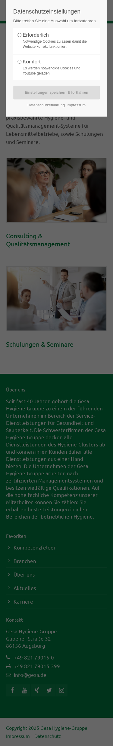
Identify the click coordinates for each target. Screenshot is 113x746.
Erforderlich (55, 40)
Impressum (76, 105)
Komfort (55, 67)
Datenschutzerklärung (46, 105)
